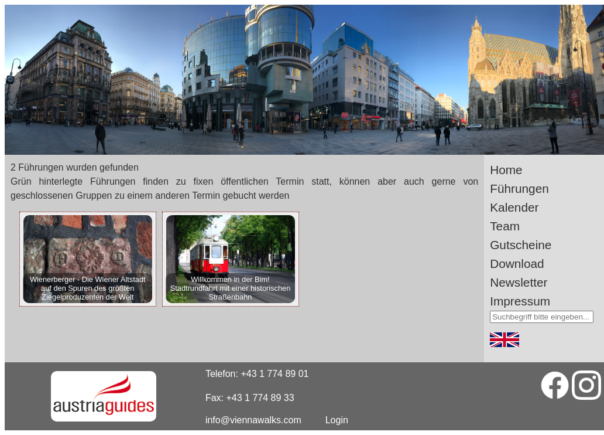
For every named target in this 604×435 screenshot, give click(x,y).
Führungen (519, 188)
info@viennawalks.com (253, 420)
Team (505, 226)
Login (336, 420)
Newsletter (518, 282)
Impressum (520, 301)
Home (506, 169)
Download (517, 263)
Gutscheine (520, 245)
